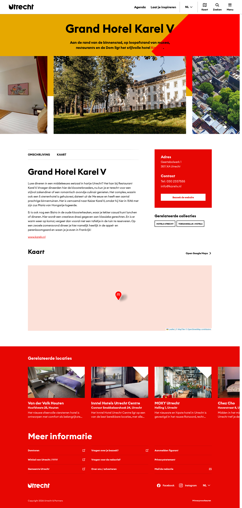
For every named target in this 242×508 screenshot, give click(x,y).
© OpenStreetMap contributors (198, 329)
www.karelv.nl (37, 237)
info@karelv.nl (171, 186)
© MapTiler (180, 329)
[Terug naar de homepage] (21, 7)
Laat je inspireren (163, 7)
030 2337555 (176, 181)
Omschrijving (39, 154)
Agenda (140, 7)
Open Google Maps (199, 253)
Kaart (61, 154)
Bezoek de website (183, 197)
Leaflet (170, 329)
